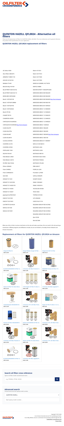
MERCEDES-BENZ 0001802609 (41, 99)
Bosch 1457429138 (8, 99)
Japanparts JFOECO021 (9, 195)
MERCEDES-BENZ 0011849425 (41, 105)
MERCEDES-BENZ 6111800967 (41, 141)
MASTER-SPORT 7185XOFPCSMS (42, 89)
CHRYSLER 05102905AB (9, 125)
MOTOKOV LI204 (38, 150)
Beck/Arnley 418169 (8, 86)
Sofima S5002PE (37, 176)
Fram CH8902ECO (8, 172)
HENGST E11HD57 (8, 192)
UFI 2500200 (36, 198)
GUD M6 (5, 176)
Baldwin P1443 (7, 83)
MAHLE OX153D (7, 207)
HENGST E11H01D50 (9, 182)
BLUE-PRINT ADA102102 (10, 89)
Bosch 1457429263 (8, 109)
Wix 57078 (36, 217)
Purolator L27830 (38, 172)
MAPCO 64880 (37, 86)
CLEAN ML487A (7, 137)
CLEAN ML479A (7, 131)
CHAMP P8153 (7, 115)
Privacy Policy (58, 421)
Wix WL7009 (36, 220)
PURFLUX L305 (37, 169)
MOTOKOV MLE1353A (39, 156)
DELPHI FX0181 (7, 153)
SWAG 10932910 (37, 185)
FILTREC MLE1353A (8, 163)
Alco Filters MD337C (8, 74)
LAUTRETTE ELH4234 (9, 204)
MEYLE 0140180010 (38, 144)
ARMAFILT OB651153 (9, 77)
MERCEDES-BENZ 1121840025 (41, 112)
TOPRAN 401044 (37, 195)
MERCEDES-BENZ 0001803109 (41, 102)
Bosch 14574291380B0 (9, 102)
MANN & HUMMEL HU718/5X (41, 83)
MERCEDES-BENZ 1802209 (40, 128)
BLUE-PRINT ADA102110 (10, 93)
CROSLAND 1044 (7, 150)
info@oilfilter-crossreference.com (54, 419)
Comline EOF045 (7, 141)
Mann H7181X (37, 70)
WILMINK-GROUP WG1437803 (41, 211)
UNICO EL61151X (38, 201)
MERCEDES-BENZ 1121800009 (41, 109)
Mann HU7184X (37, 77)
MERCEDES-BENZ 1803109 (40, 137)
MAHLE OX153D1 (8, 211)
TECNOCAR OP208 (38, 188)
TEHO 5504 (36, 192)
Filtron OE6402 (7, 166)
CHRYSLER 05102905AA (9, 121)
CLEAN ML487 (7, 134)
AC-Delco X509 (7, 70)
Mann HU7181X (37, 74)
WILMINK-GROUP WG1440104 (41, 214)
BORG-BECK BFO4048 (9, 96)
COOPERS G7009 (7, 147)
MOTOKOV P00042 (38, 160)
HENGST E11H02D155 (9, 185)
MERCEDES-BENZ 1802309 (40, 131)
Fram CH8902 (7, 169)
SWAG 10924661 (37, 182)
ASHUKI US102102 (8, 80)
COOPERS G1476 (7, 144)
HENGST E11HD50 (8, 188)
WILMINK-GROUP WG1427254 (41, 207)
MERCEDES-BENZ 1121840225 (41, 115)
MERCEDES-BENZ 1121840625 (41, 121)
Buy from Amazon (22, 125)
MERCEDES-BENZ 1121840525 (41, 118)
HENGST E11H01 (7, 179)
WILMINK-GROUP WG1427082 (41, 204)
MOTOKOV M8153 (38, 153)
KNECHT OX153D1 (8, 201)
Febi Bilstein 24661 (8, 156)
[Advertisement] (32, 20)
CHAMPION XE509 (8, 118)
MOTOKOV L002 (37, 147)
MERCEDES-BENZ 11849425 (41, 125)
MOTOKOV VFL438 (38, 163)
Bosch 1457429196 (8, 105)
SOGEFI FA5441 (37, 179)
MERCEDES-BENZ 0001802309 (41, 96)
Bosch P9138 (6, 112)
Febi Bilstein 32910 (8, 160)
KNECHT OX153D (8, 198)
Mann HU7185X (37, 80)
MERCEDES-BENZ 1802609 (40, 134)
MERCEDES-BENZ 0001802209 (41, 93)
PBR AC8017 (36, 166)
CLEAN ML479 (7, 128)
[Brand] (32, 395)
